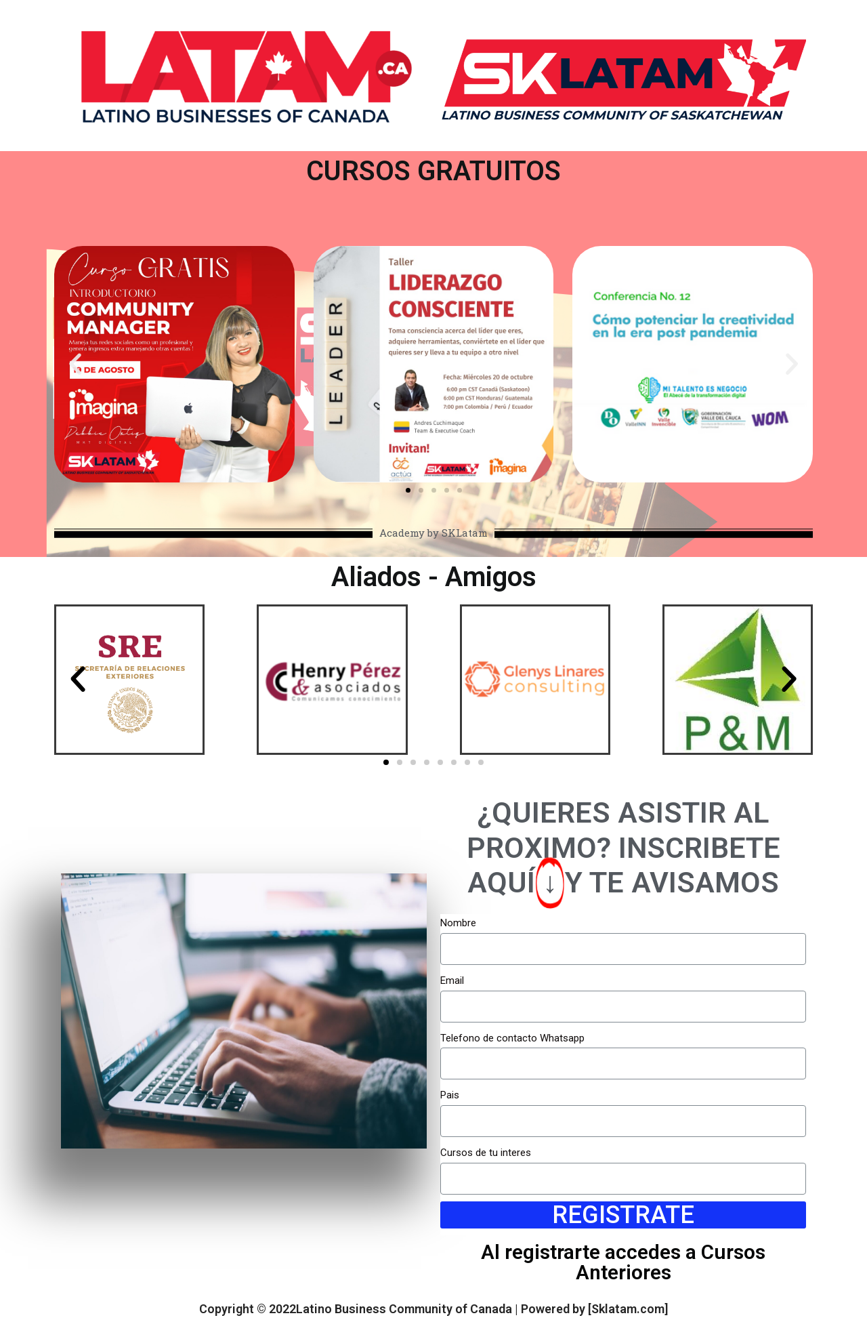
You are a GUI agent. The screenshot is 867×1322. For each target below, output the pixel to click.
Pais (449, 1095)
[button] (408, 490)
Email (452, 980)
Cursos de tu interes (485, 1153)
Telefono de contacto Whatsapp (512, 1038)
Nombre (458, 923)
